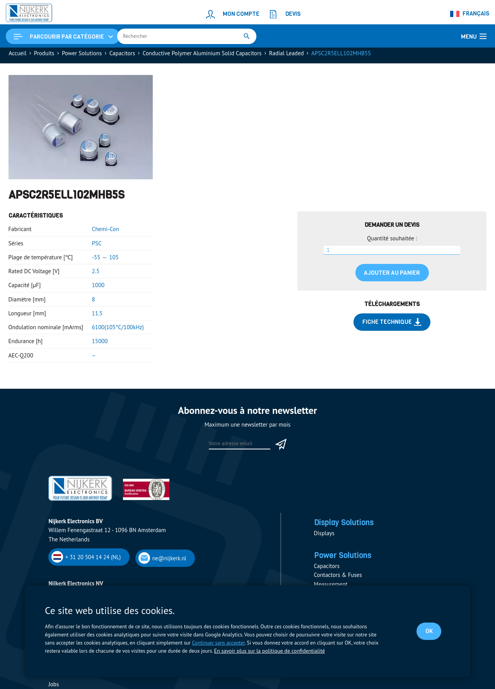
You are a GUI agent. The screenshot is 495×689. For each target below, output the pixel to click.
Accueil (18, 56)
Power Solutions (82, 56)
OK (428, 631)
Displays (324, 538)
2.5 (96, 274)
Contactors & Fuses (338, 581)
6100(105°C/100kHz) (118, 330)
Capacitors (122, 56)
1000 (98, 288)
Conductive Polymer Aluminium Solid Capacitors (202, 56)
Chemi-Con (105, 232)
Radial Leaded (286, 56)
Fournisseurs (64, 677)
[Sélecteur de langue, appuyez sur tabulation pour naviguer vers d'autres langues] (470, 14)
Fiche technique (392, 325)
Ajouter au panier (392, 276)
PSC (97, 246)
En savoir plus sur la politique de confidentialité (267, 651)
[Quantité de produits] (392, 253)
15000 (100, 344)
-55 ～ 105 (105, 260)
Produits (44, 56)
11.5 (97, 316)
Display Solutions (348, 526)
